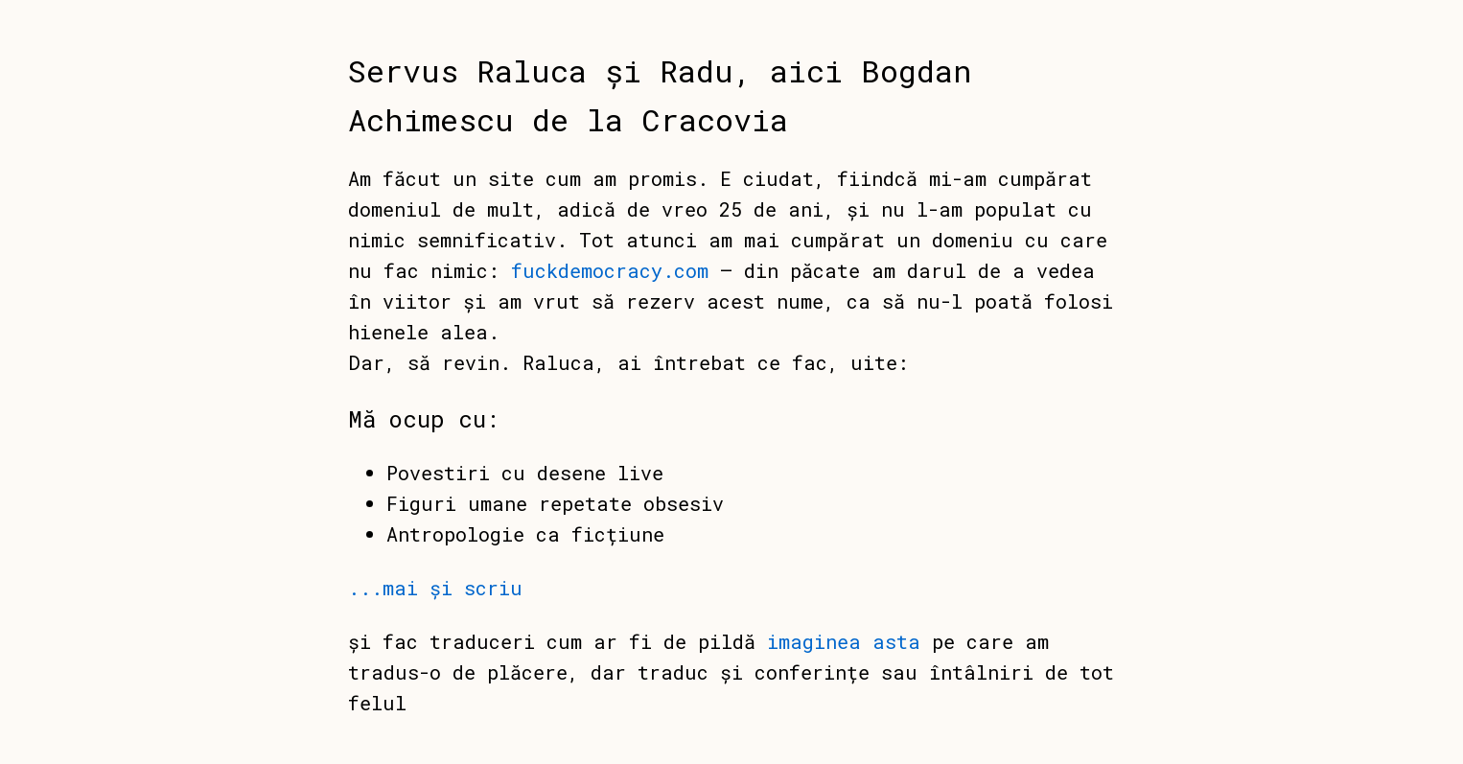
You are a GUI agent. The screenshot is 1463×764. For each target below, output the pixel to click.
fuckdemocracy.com (609, 270)
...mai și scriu (435, 587)
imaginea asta (843, 641)
